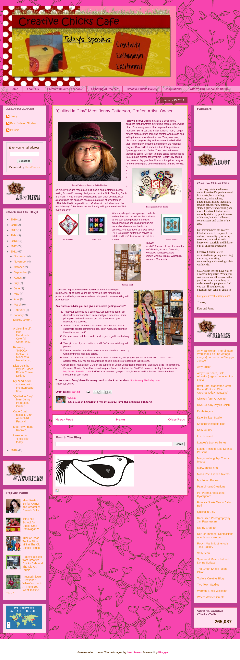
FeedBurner (32, 167)
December (20, 256)
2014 (14, 235)
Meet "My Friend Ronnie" (23, 428)
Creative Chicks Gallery (142, 89)
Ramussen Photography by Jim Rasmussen (213, 520)
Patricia (14, 130)
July (16, 283)
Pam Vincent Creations (211, 486)
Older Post (176, 419)
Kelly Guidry (204, 429)
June (17, 288)
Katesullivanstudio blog (211, 423)
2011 (14, 251)
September (21, 272)
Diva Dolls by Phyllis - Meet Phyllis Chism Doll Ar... (23, 370)
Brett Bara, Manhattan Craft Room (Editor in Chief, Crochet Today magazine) (214, 389)
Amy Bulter (203, 366)
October (19, 267)
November (20, 261)
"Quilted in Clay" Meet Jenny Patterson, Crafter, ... (23, 401)
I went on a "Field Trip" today (21, 439)
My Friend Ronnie (208, 480)
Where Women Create (210, 597)
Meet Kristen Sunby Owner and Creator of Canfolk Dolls (31, 505)
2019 (14, 219)
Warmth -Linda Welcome (212, 590)
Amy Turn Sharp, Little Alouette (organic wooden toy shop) (215, 376)
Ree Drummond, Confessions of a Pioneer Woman (215, 535)
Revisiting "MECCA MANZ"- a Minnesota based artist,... (23, 354)
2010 (14, 450)
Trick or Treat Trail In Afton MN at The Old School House (32, 542)
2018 (14, 224)
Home (14, 89)
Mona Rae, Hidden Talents (213, 474)
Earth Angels (205, 411)
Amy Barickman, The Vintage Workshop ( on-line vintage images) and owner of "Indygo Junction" (215, 355)
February (20, 309)
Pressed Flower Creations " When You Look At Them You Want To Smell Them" (24, 585)
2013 (14, 240)
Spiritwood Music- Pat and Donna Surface (213, 561)
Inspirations (173, 89)
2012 (14, 246)
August (18, 277)
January (19, 315)
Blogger (163, 652)
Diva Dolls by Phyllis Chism (214, 405)
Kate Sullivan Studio (209, 417)
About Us (33, 89)
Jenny (14, 116)
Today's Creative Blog (210, 578)
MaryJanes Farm (207, 467)
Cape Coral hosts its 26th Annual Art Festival (22, 416)
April (17, 299)
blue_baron (134, 652)
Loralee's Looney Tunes (211, 442)
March (18, 304)
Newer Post (64, 419)
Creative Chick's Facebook (64, 89)
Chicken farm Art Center (211, 398)
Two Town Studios (208, 584)
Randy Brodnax (206, 527)
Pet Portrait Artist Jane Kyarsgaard (210, 494)
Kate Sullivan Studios (23, 123)
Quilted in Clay (206, 511)
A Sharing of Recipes (104, 89)
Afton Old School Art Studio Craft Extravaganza (31, 524)
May (17, 293)
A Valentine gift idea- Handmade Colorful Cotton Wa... (22, 335)
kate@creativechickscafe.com (213, 296)
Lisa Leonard (205, 436)
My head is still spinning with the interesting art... (23, 385)
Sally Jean (203, 553)
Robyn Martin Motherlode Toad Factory (212, 545)
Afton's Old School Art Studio (209, 89)
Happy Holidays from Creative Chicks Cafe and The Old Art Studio (33, 563)
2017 (14, 230)
